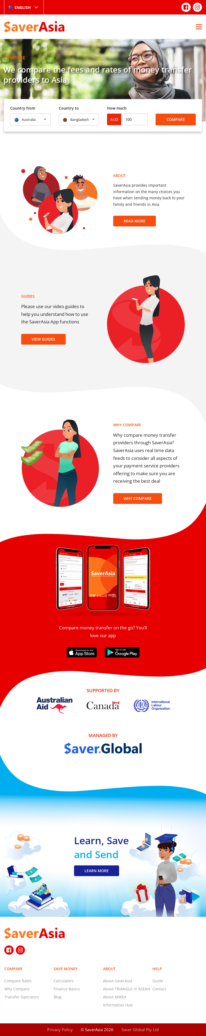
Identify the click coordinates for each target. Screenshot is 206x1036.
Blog (57, 996)
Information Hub (118, 1005)
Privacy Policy (60, 1029)
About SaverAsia (117, 980)
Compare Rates (18, 980)
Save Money (66, 968)
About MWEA (114, 996)
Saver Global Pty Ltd (140, 1029)
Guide (157, 980)
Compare (176, 119)
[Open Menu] (199, 26)
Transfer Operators (21, 996)
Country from (22, 108)
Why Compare (138, 498)
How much (117, 108)
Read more (134, 220)
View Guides (43, 339)
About (109, 968)
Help (157, 968)
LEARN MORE (96, 870)
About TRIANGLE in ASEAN (126, 988)
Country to (69, 108)
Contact (159, 988)
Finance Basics (67, 988)
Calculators (64, 980)
